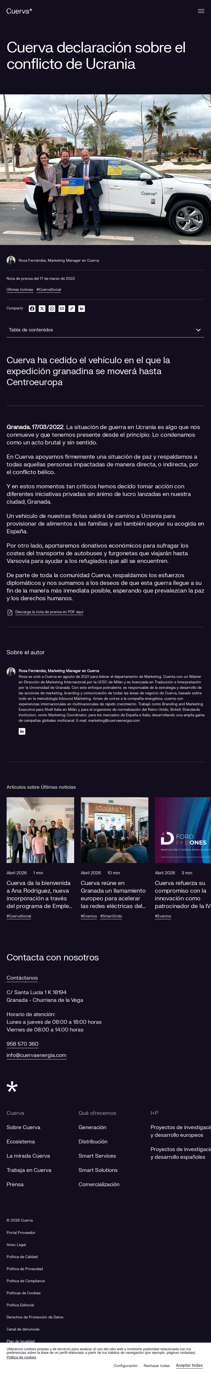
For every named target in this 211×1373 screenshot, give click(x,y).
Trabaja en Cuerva (29, 1170)
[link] (71, 308)
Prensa (15, 1184)
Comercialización (99, 1184)
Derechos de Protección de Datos (35, 1317)
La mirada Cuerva (28, 1156)
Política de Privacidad (25, 1269)
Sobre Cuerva (23, 1127)
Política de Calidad (22, 1257)
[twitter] (42, 308)
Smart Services (97, 1156)
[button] (40, 863)
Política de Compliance (26, 1281)
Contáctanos (22, 978)
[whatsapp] (52, 308)
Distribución (93, 1141)
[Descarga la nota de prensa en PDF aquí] (45, 612)
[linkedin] (81, 308)
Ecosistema (21, 1141)
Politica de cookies (21, 1357)
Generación (92, 1127)
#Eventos (89, 916)
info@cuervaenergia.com (36, 1055)
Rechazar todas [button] (157, 1366)
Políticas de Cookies (24, 1293)
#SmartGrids (111, 916)
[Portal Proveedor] (21, 1233)
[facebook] (32, 308)
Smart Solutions (98, 1170)
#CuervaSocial (49, 289)
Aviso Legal (16, 1245)
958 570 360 (22, 1044)
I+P (154, 1113)
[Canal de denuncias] (23, 1329)
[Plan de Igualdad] (21, 1341)
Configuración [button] (126, 1366)
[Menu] (201, 11)
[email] (62, 308)
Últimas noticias (20, 289)
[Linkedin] (22, 731)
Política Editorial (20, 1305)
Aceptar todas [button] (189, 1365)
